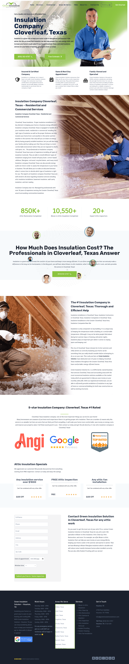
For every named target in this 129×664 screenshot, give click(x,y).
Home (32, 5)
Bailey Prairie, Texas (61, 636)
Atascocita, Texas (61, 628)
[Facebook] (93, 658)
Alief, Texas (59, 611)
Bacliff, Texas (59, 632)
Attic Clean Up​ (83, 610)
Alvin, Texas (59, 615)
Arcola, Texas (59, 623)
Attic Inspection (83, 621)
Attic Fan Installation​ (85, 633)
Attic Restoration (84, 613)
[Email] (106, 658)
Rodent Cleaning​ (83, 631)
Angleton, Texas (60, 619)
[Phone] (103, 658)
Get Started (120, 5)
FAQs (76, 5)
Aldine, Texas (59, 607)
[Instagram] (100, 658)
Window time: (26, 567)
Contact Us (94, 5)
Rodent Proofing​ (83, 628)
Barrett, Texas (59, 640)
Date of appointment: (30, 561)
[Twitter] (96, 658)
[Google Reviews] (110, 658)
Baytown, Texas (60, 644)
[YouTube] (113, 658)
